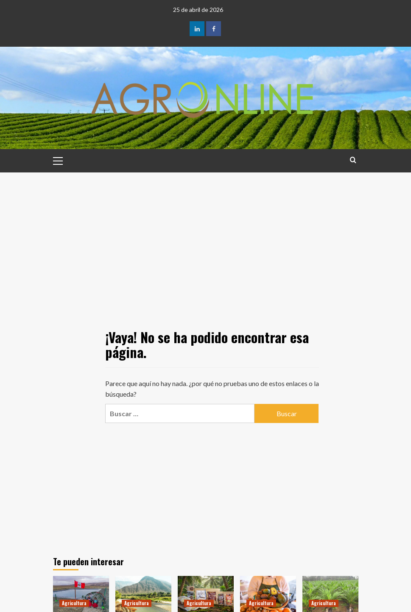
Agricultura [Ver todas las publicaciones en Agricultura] (74, 603)
